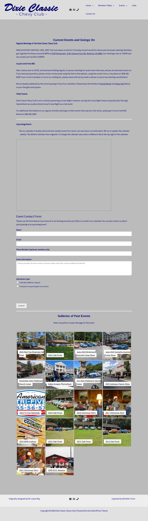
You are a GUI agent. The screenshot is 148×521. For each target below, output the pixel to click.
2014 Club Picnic (112, 441)
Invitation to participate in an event (34, 286)
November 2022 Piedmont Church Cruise (31, 382)
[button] (92, 5)
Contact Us (90, 13)
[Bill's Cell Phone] (78, 10)
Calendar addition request (29, 282)
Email (19, 239)
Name (19, 230)
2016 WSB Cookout (27, 441)
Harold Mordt (105, 83)
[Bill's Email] (74, 10)
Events (121, 5)
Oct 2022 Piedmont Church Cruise (88, 382)
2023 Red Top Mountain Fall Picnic (31, 353)
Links (131, 5)
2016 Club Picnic (55, 441)
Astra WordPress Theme (97, 510)
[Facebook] (70, 10)
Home (89, 5)
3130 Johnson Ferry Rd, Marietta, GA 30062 (84, 53)
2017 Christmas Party (114, 412)
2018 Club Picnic (55, 412)
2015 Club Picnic (84, 441)
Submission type (23, 279)
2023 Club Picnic (55, 355)
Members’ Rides (105, 5)
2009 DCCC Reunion (56, 470)
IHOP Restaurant (58, 53)
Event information (24, 259)
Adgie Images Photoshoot (60, 384)
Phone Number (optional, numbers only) (32, 249)
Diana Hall (119, 83)
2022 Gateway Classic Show (117, 384)
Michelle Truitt (128, 498)
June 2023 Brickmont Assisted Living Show (86, 353)
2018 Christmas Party (86, 412)
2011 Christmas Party (28, 470)
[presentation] (34, 299)
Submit (21, 305)
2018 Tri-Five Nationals (29, 412)
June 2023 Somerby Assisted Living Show (118, 353)
